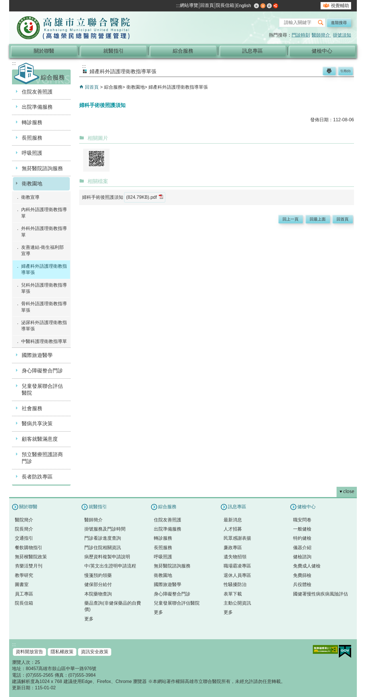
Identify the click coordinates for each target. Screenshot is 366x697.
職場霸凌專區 (237, 565)
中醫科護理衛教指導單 (44, 341)
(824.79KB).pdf (144, 197)
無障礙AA (325, 649)
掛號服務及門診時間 (105, 529)
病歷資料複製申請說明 (107, 556)
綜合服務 (183, 51)
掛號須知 (342, 35)
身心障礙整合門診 (42, 371)
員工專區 (24, 593)
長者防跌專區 (37, 477)
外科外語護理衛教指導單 (44, 231)
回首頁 (207, 5)
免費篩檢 (302, 575)
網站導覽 (189, 5)
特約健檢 (302, 538)
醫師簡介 (321, 35)
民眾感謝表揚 (237, 538)
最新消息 (233, 519)
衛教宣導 (30, 197)
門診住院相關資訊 (102, 547)
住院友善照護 (37, 92)
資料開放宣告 (29, 651)
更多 (89, 618)
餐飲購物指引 (28, 547)
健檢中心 (322, 51)
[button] (321, 23)
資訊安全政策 (94, 651)
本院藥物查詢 (98, 593)
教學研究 (24, 575)
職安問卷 (302, 519)
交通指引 (24, 538)
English (243, 5)
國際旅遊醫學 (37, 355)
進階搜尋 (339, 22)
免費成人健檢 (307, 565)
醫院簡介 (24, 519)
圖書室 (22, 584)
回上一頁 (291, 219)
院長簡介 (24, 529)
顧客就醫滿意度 (40, 439)
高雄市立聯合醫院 (73, 28)
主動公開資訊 (237, 603)
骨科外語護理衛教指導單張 (44, 306)
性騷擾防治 (235, 584)
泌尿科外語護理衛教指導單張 (44, 325)
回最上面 (318, 219)
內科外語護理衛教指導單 (44, 212)
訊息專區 (252, 51)
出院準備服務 (37, 107)
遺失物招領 (235, 556)
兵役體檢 (302, 584)
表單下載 (233, 593)
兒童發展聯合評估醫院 (42, 389)
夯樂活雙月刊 (28, 565)
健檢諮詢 (302, 556)
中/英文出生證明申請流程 (110, 565)
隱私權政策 (62, 651)
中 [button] (263, 5)
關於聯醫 (44, 51)
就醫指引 (113, 51)
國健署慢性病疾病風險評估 (320, 593)
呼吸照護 (32, 153)
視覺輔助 (340, 5)
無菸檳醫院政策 (31, 556)
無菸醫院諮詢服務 (42, 168)
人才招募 (233, 529)
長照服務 (32, 138)
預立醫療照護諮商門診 (42, 458)
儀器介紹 (302, 547)
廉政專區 (233, 547)
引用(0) (345, 71)
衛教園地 (32, 183)
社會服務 (32, 408)
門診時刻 (301, 35)
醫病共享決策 (37, 423)
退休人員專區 (237, 575)
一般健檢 (302, 529)
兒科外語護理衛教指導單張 (44, 288)
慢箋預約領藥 (98, 575)
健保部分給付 (98, 584)
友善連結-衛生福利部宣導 (42, 250)
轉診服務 (32, 122)
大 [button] (269, 5)
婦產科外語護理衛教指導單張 (44, 269)
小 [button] (256, 5)
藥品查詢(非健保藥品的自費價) (112, 606)
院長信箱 (225, 5)
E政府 (345, 651)
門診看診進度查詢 (102, 538)
